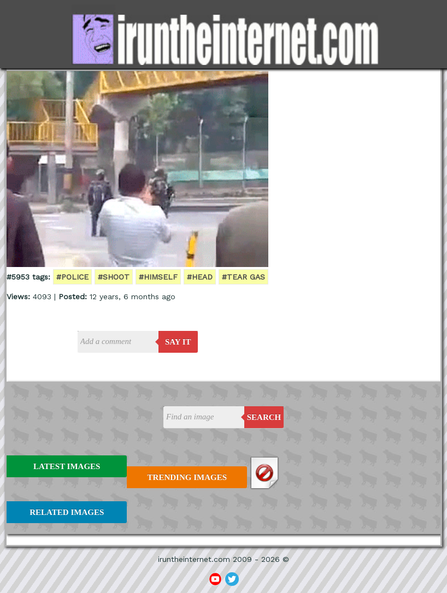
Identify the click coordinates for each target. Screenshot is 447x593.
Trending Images (187, 477)
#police (72, 276)
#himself (158, 276)
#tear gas (243, 276)
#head (200, 276)
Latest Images (66, 466)
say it (178, 341)
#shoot (114, 276)
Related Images (67, 512)
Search (264, 417)
